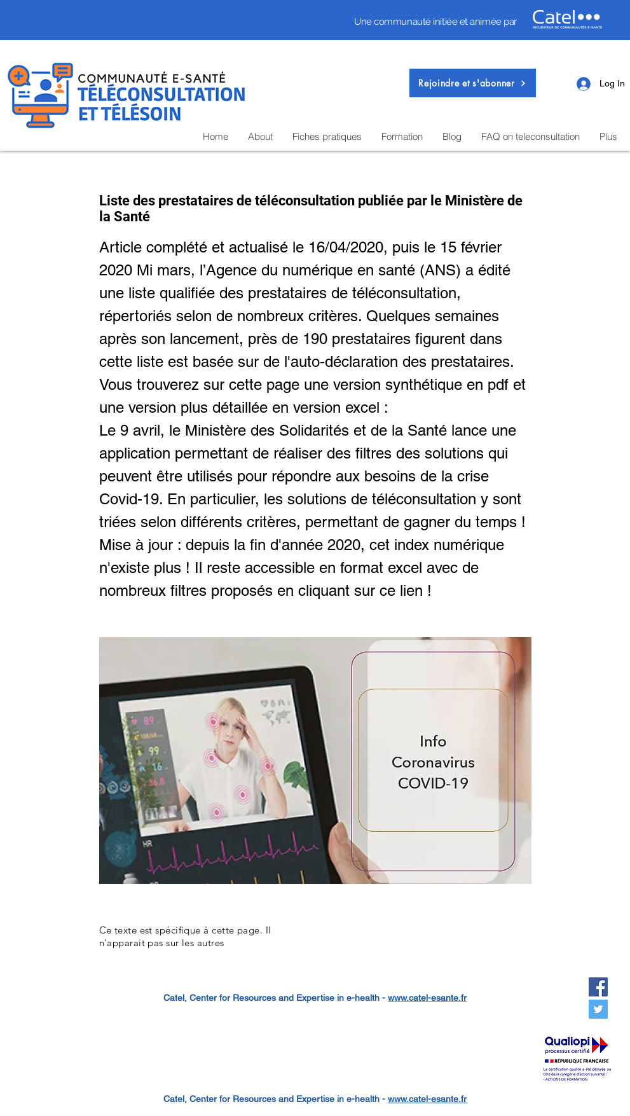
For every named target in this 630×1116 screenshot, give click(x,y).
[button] (472, 83)
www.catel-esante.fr (427, 998)
